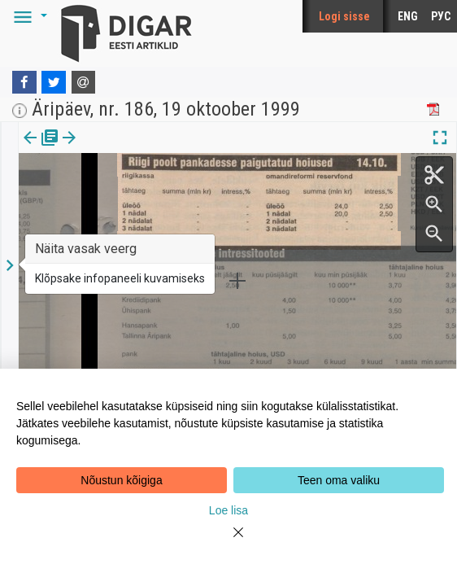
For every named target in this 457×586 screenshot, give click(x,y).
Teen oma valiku (339, 480)
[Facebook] (24, 82)
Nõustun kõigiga (121, 480)
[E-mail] (84, 82)
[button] (27, 16)
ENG (408, 16)
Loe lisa (228, 510)
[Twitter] (53, 82)
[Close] (228, 542)
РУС (440, 16)
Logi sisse (344, 16)
